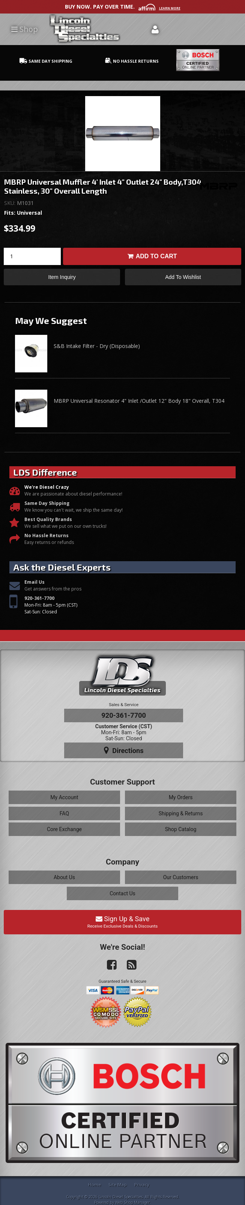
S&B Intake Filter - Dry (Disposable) (97, 345)
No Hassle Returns (46, 535)
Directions (124, 750)
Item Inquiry (62, 277)
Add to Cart (156, 256)
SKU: (10, 202)
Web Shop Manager (132, 1202)
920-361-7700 (39, 598)
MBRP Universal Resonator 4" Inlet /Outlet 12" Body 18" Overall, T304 (139, 400)
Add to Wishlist (183, 277)
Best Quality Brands (48, 519)
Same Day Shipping (46, 503)
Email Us (34, 582)
